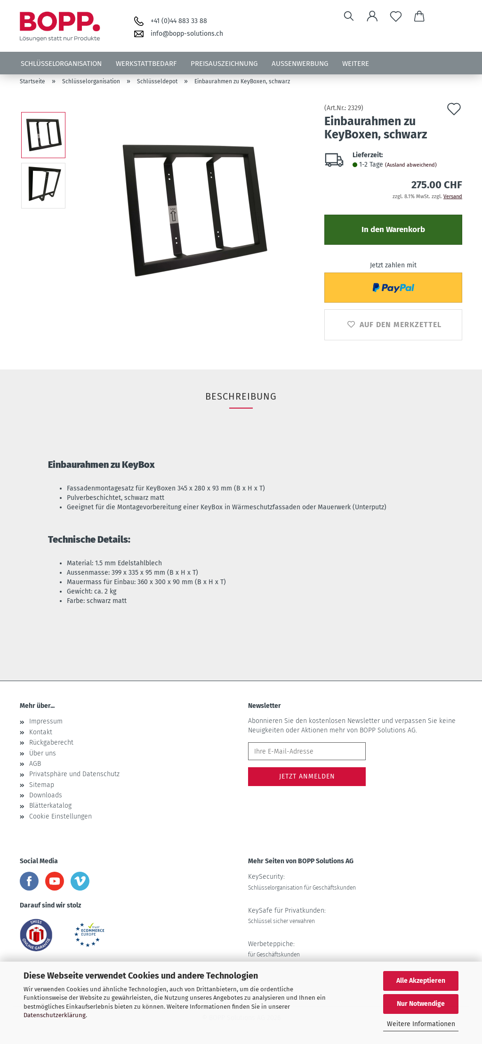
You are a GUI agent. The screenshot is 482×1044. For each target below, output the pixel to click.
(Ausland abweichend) (411, 165)
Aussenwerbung (300, 63)
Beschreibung (241, 396)
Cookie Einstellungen (60, 816)
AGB (35, 764)
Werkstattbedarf (146, 63)
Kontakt (40, 732)
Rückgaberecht (51, 743)
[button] (372, 16)
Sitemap (41, 785)
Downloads (45, 795)
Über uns (42, 753)
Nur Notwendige (421, 1004)
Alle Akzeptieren (420, 981)
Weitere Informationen (421, 1024)
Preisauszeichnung (224, 63)
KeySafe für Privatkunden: (287, 915)
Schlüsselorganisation (61, 63)
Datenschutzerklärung (55, 1015)
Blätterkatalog (50, 806)
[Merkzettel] (396, 16)
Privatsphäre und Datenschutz (74, 774)
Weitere (355, 63)
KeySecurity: (302, 882)
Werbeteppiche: (274, 949)
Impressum (46, 721)
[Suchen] (349, 16)
